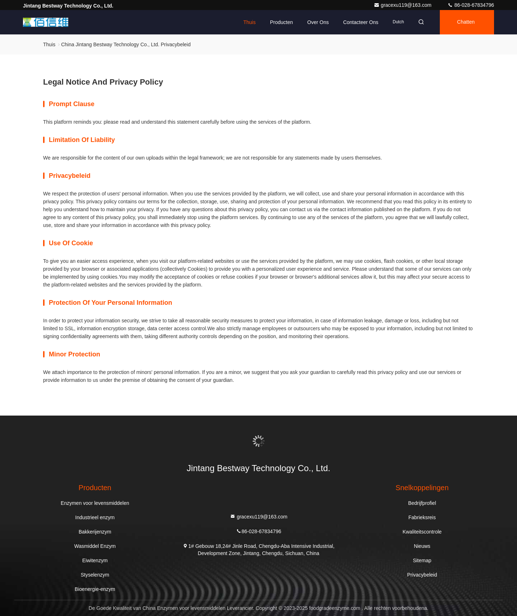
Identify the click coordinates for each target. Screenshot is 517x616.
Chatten (466, 22)
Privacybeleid (422, 575)
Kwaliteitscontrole (422, 532)
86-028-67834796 (470, 5)
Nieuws (422, 546)
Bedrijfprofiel (422, 503)
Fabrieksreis (422, 517)
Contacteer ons (360, 22)
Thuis (249, 22)
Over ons (318, 22)
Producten (281, 22)
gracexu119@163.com (403, 5)
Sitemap (422, 560)
